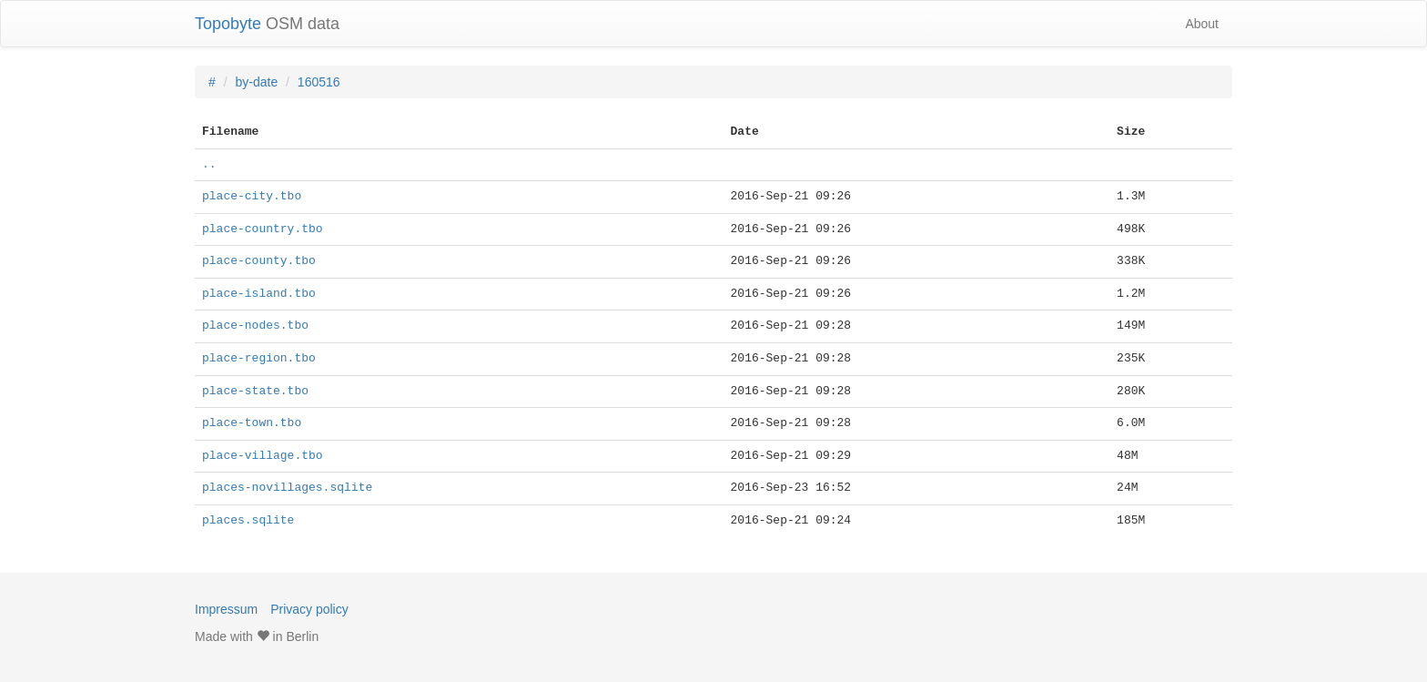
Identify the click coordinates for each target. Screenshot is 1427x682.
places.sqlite (248, 521)
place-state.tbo (255, 391)
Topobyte (228, 24)
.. (209, 165)
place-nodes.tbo (255, 326)
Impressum (226, 609)
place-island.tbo (259, 294)
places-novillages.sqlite (287, 488)
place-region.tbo (259, 359)
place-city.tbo (251, 196)
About (1202, 23)
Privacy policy (309, 609)
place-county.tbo (259, 261)
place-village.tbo (262, 456)
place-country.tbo (262, 229)
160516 (319, 82)
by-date (256, 82)
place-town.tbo (251, 423)
